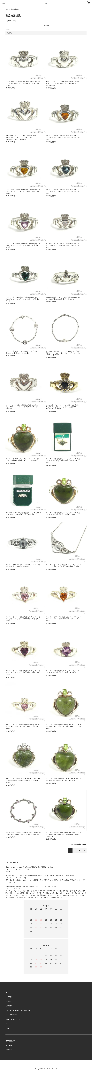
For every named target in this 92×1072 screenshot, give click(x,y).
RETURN (8, 1001)
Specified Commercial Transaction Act (17, 1010)
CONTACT (8, 1050)
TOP (6, 9)
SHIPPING (8, 997)
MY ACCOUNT (10, 1041)
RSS (6, 1024)
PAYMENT (8, 1006)
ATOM (7, 1028)
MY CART (8, 1045)
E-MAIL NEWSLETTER (12, 1019)
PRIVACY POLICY (11, 1015)
